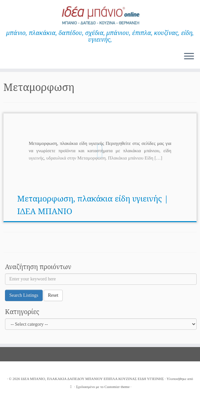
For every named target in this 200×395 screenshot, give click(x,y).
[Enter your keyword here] (101, 279)
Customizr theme (116, 387)
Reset (53, 295)
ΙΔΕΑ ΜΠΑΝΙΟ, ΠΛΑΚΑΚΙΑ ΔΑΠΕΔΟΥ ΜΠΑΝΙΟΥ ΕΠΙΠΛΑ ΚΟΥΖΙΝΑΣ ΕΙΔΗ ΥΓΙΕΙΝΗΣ (92, 379)
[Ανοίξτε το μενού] (189, 57)
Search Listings (23, 295)
